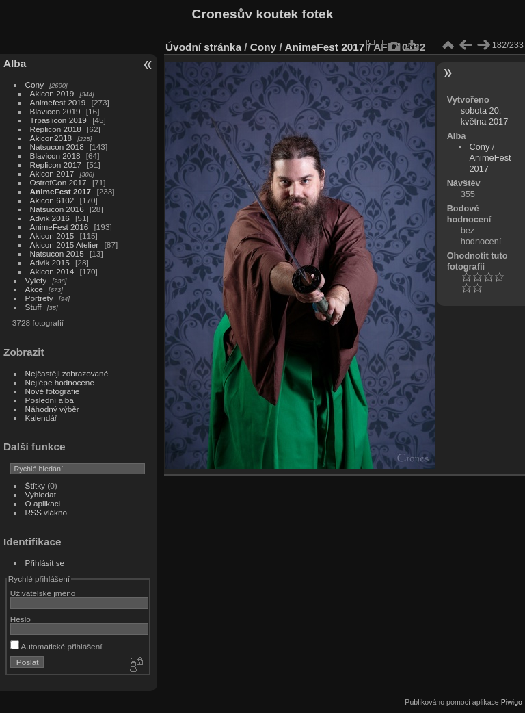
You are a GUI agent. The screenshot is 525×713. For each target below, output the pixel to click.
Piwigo (511, 702)
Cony (34, 84)
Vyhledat (40, 494)
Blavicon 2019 (55, 111)
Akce (34, 289)
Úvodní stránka (203, 47)
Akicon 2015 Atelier (64, 244)
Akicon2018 (51, 137)
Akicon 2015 (52, 235)
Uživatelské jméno (42, 592)
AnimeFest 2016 (59, 226)
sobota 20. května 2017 (485, 116)
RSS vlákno (46, 512)
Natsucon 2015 (57, 253)
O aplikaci (43, 503)
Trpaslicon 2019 (58, 120)
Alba (14, 63)
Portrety (39, 298)
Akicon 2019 (52, 93)
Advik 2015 (50, 262)
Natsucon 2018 (57, 146)
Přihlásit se (45, 562)
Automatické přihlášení (56, 646)
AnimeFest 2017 (61, 191)
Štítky (35, 485)
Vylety (36, 280)
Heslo (20, 618)
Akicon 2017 (52, 173)
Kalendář (41, 417)
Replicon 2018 (55, 129)
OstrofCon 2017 (58, 182)
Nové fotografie (52, 391)
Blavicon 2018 (55, 155)
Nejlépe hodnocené (59, 382)
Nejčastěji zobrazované (67, 373)
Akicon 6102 (52, 200)
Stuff (33, 306)
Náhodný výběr (52, 408)
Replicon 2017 (55, 164)
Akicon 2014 (52, 271)
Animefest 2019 (58, 102)
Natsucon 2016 (57, 209)
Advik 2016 (50, 217)
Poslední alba (49, 400)
